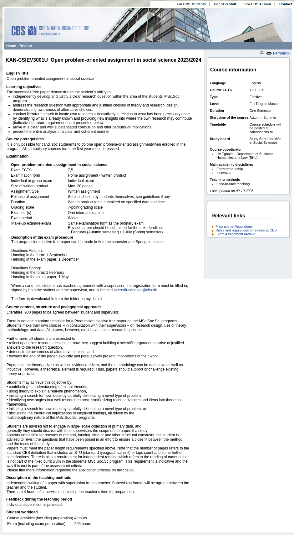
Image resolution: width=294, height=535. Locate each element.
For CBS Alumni (258, 4)
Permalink (278, 53)
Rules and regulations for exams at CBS (246, 230)
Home (11, 45)
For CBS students (191, 4)
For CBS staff (225, 4)
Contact (285, 4)
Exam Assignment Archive (235, 234)
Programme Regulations (234, 226)
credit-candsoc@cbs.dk (137, 290)
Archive (26, 45)
